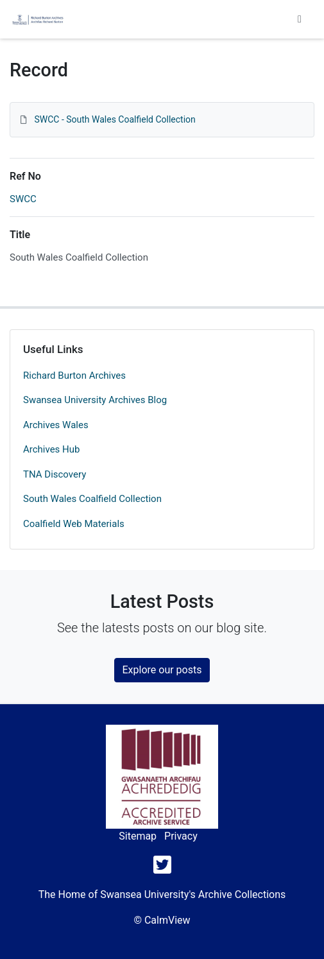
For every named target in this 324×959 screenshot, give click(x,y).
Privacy (181, 836)
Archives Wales (56, 425)
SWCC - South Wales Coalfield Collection (114, 119)
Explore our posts (162, 670)
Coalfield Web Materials (73, 524)
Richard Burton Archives (74, 375)
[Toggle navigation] (300, 19)
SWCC (23, 199)
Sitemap (138, 836)
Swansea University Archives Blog (95, 400)
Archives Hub (51, 449)
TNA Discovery (54, 474)
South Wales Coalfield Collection (92, 499)
